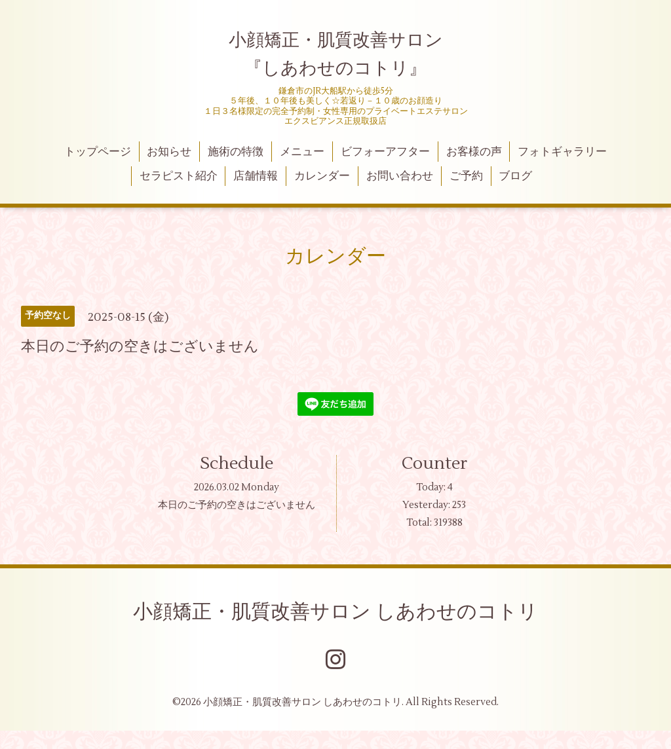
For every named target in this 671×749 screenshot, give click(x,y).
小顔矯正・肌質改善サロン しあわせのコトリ (335, 612)
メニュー (302, 152)
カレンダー (322, 176)
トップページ (97, 152)
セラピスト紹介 (179, 176)
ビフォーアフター (385, 152)
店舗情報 (255, 176)
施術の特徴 (235, 152)
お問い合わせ (399, 176)
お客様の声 (474, 152)
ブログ (515, 176)
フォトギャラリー (562, 152)
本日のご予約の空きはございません (236, 505)
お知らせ (169, 152)
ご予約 (466, 176)
